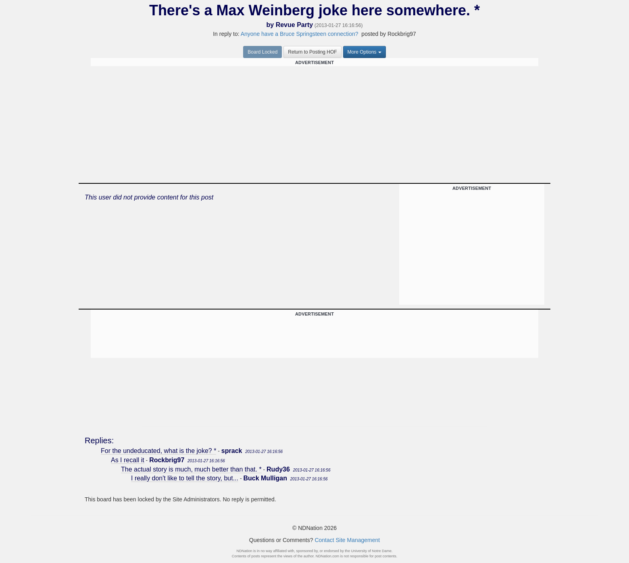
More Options (364, 52)
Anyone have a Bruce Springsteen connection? (299, 34)
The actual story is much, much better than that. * (191, 469)
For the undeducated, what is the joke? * (158, 450)
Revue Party (294, 24)
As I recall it (127, 460)
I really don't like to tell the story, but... (184, 478)
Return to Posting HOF (312, 52)
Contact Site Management (347, 540)
